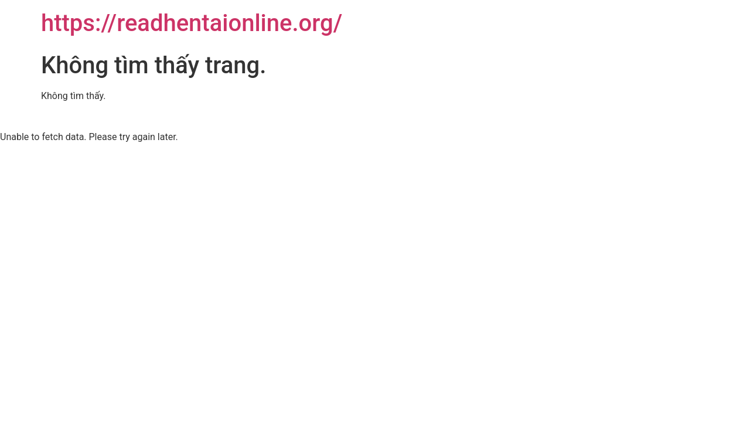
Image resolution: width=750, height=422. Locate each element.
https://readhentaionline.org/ (191, 23)
